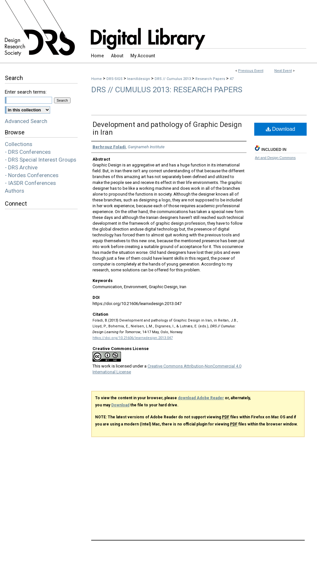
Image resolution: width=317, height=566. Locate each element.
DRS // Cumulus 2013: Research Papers (166, 89)
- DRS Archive (21, 167)
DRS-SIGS (115, 79)
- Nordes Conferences (32, 175)
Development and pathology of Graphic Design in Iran (167, 128)
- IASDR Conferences (30, 183)
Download (280, 129)
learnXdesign (139, 79)
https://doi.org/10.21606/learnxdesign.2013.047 (133, 338)
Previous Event (250, 71)
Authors (14, 190)
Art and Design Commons (275, 158)
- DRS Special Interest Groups (40, 159)
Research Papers (210, 79)
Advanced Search (26, 121)
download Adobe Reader (201, 398)
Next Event (283, 71)
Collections (18, 144)
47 (232, 79)
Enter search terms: (26, 92)
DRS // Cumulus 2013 (173, 79)
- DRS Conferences (28, 152)
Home (96, 79)
